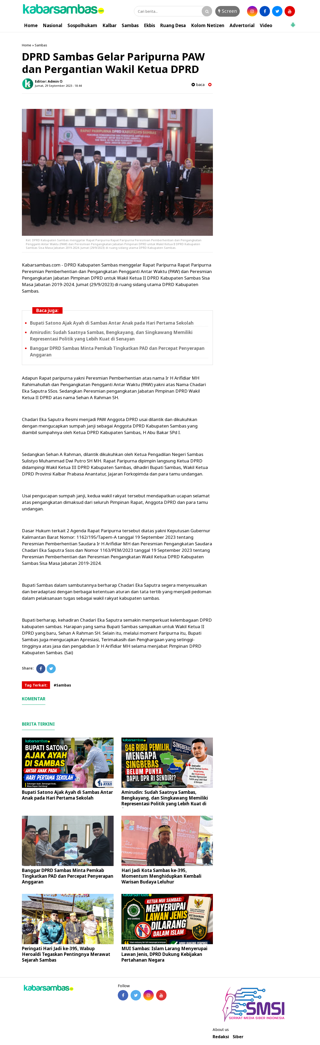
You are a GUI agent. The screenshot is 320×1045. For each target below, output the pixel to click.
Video (266, 25)
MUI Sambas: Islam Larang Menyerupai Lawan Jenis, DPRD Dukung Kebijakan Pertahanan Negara (164, 954)
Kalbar (109, 25)
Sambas (130, 25)
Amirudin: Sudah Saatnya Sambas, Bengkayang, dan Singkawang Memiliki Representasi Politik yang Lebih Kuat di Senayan (111, 335)
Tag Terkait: (35, 685)
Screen (227, 11)
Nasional (52, 25)
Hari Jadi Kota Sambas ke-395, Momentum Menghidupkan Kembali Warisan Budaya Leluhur (161, 876)
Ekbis (149, 25)
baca (198, 84)
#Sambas (62, 685)
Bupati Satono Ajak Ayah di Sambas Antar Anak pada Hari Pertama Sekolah (112, 323)
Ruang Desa (173, 25)
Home (31, 25)
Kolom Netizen (207, 25)
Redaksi (221, 1037)
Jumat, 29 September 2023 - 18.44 (58, 86)
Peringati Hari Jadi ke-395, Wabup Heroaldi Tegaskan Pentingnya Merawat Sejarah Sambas (66, 954)
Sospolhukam (82, 25)
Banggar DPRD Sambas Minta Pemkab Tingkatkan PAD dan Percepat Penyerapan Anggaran (67, 876)
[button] (293, 22)
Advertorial (242, 25)
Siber (238, 1037)
